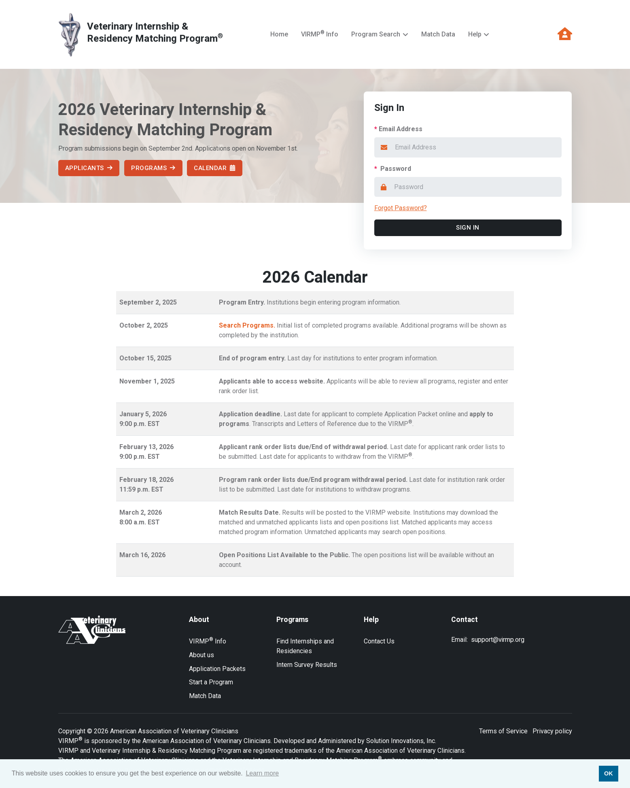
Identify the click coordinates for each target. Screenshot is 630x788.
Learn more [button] (262, 773)
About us (201, 655)
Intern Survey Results (306, 665)
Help (475, 34)
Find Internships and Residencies (305, 646)
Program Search (375, 34)
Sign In (468, 227)
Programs (153, 168)
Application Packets (217, 669)
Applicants (89, 168)
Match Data (438, 34)
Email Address (398, 129)
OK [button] (608, 773)
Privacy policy (552, 731)
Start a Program (211, 682)
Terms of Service (503, 731)
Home (279, 34)
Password (392, 169)
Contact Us (379, 641)
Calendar (215, 168)
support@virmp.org (497, 640)
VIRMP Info (319, 34)
